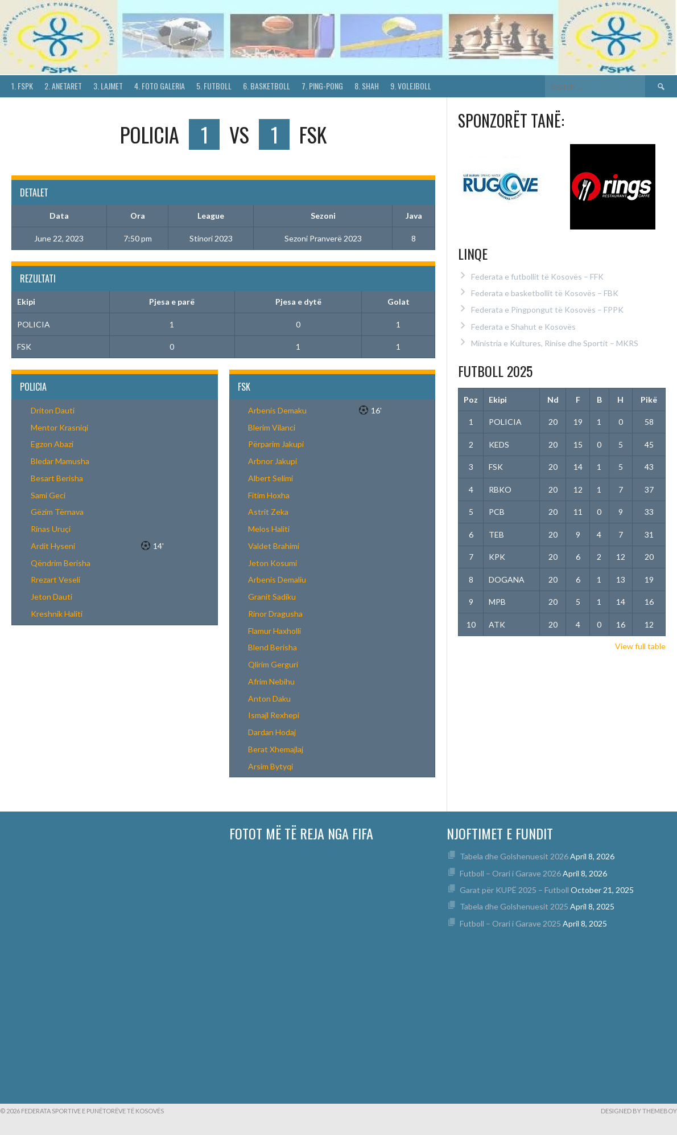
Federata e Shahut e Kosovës (523, 326)
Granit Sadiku (272, 596)
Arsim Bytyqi (270, 766)
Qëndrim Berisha (60, 563)
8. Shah (366, 86)
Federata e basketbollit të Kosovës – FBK (544, 293)
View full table (640, 646)
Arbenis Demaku (277, 410)
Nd (553, 399)
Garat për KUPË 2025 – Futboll (514, 890)
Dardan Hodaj (272, 732)
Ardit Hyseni (53, 546)
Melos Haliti (269, 529)
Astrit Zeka (268, 512)
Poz (471, 399)
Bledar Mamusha (60, 461)
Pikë (649, 399)
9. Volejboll (410, 86)
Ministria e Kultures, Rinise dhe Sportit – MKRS (554, 343)
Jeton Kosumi (272, 563)
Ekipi (498, 399)
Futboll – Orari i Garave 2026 (510, 873)
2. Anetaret (63, 86)
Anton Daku (269, 698)
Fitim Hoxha (269, 495)
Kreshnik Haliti (56, 613)
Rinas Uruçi (51, 529)
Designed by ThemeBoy (639, 1110)
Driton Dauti (53, 410)
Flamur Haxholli (274, 631)
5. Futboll (214, 86)
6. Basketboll (266, 86)
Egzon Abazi (52, 444)
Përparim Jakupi (276, 444)
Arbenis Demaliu (277, 579)
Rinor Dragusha (275, 613)
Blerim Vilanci (271, 427)
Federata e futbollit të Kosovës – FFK (537, 276)
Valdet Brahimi (273, 546)
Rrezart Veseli (55, 579)
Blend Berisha (272, 647)
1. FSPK (22, 86)
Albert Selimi (270, 478)
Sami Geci (48, 495)
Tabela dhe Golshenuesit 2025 (514, 906)
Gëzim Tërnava (57, 512)
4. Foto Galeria (159, 86)
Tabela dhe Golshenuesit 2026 (514, 856)
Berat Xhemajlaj (275, 749)
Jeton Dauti (51, 596)
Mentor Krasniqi (59, 427)
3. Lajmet (108, 86)
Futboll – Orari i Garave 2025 (510, 923)
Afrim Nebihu (271, 681)
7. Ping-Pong (322, 86)
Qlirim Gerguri (273, 664)
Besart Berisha (57, 478)
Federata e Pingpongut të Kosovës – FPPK (547, 309)
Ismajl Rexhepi (273, 715)
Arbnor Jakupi (272, 461)
